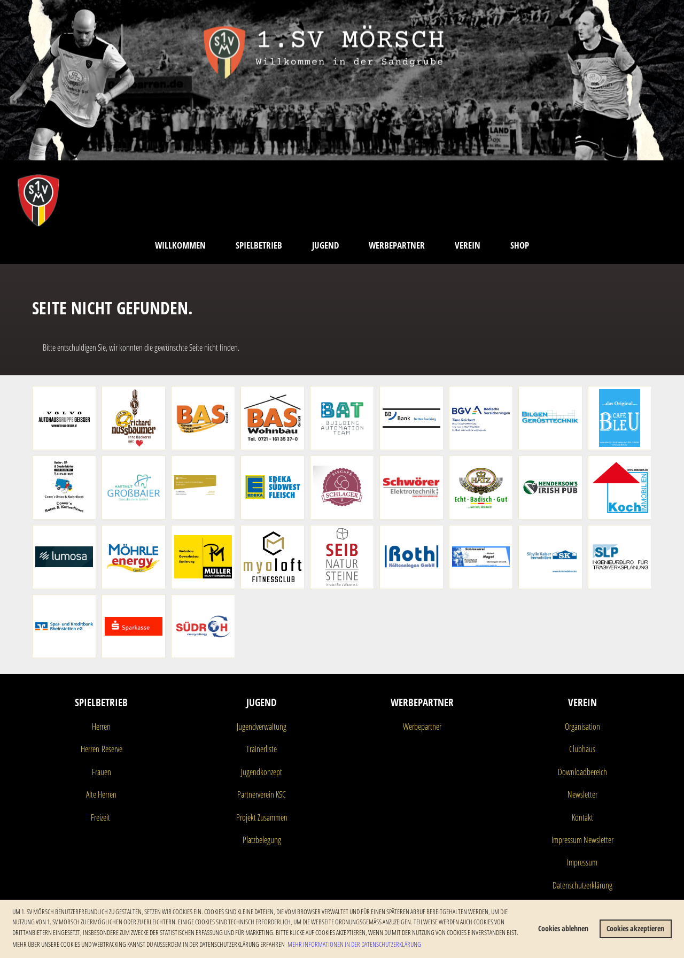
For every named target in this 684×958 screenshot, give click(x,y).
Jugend (325, 245)
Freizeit (100, 817)
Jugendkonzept (261, 772)
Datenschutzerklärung (582, 885)
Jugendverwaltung (261, 726)
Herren (101, 726)
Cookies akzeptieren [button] (635, 928)
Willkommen (180, 245)
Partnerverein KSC (261, 794)
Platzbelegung (262, 840)
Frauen (101, 772)
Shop (519, 245)
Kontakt (582, 817)
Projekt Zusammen (261, 817)
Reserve (110, 749)
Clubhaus (582, 749)
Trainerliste (261, 749)
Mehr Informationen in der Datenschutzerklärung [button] (354, 944)
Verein (467, 245)
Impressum (582, 862)
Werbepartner (397, 245)
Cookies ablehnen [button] (563, 928)
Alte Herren (101, 794)
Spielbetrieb (259, 245)
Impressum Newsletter (582, 840)
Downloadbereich (582, 772)
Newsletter (582, 794)
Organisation (582, 726)
